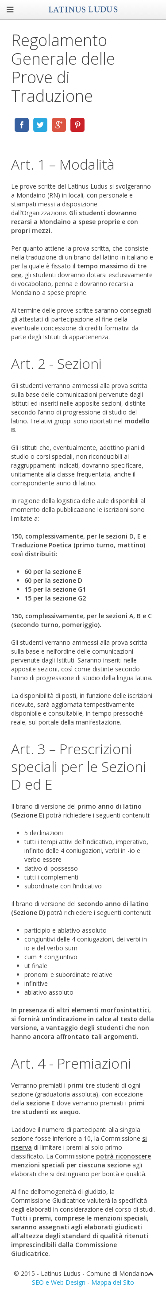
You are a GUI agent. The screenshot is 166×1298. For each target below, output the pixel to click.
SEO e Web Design (58, 1282)
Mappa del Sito (112, 1282)
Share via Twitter (40, 125)
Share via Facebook (22, 125)
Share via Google (59, 125)
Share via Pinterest (77, 125)
